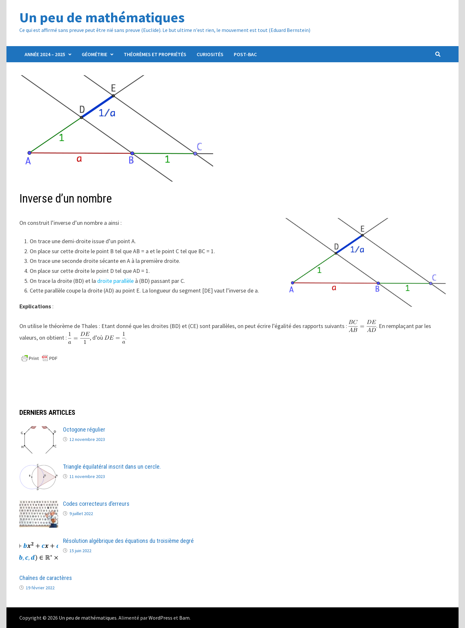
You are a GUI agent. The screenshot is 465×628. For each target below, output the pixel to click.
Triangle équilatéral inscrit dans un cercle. (112, 466)
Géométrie (94, 54)
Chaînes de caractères (45, 577)
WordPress (160, 617)
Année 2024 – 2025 (45, 54)
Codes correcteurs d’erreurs (96, 503)
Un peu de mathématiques (102, 17)
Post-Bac (245, 54)
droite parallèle (115, 280)
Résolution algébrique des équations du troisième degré (128, 540)
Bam (184, 617)
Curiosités (210, 54)
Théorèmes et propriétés (155, 54)
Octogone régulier (84, 429)
